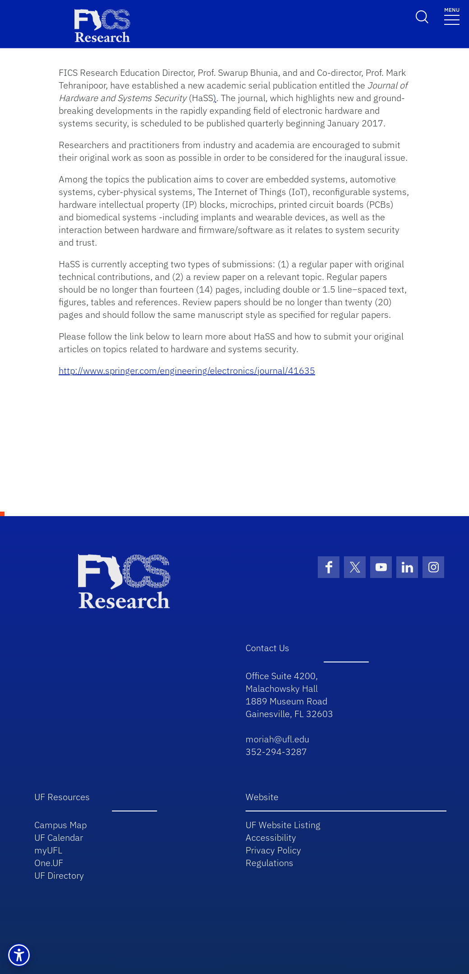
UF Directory (59, 875)
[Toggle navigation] (452, 16)
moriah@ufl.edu (277, 739)
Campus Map (60, 825)
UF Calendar (58, 837)
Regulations (269, 863)
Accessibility (271, 837)
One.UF (48, 863)
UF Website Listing (283, 825)
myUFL (48, 850)
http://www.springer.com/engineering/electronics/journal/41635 (187, 370)
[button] (19, 955)
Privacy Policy (273, 850)
